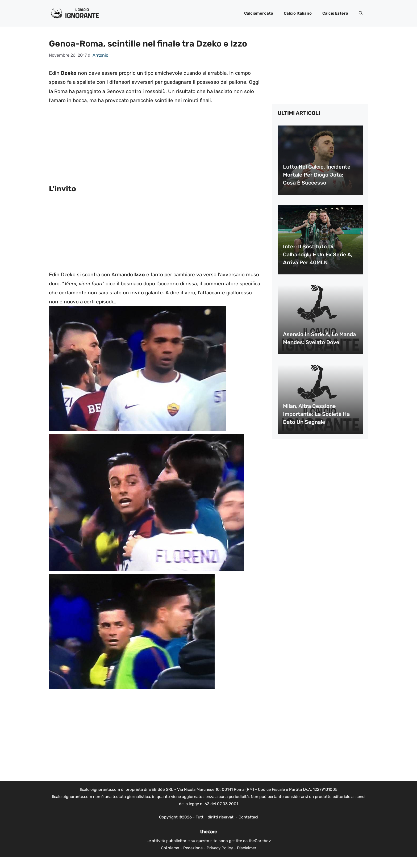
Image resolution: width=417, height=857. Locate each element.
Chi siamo (170, 848)
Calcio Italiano (298, 13)
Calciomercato (258, 13)
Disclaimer (246, 848)
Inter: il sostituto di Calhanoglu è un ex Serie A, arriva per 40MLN (317, 254)
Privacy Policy (220, 848)
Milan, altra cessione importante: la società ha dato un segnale (316, 414)
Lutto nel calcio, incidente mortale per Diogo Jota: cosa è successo (317, 175)
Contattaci (248, 817)
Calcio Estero (335, 13)
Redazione (193, 848)
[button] (360, 13)
